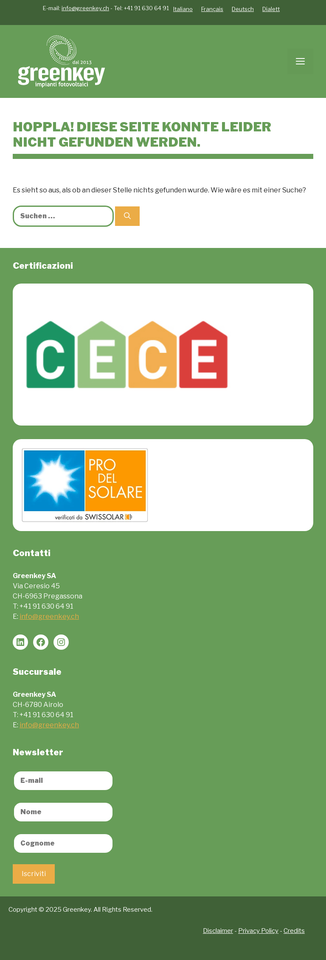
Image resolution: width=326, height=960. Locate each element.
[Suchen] (127, 216)
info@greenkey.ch (85, 8)
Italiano (183, 9)
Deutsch (243, 9)
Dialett (271, 9)
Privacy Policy (258, 931)
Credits (294, 931)
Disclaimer (218, 931)
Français (212, 9)
